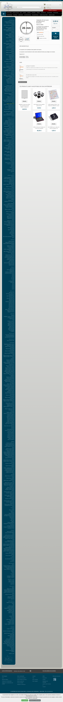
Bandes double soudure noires (9, 158)
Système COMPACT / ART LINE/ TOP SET (8, 185)
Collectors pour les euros (10, 69)
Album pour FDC (11, 263)
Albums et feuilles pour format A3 (8, 67)
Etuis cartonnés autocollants (9, 640)
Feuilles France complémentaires (9, 180)
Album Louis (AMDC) (10, 345)
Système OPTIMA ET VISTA (9, 21)
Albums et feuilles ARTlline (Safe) (8, 399)
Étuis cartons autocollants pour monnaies (9, 426)
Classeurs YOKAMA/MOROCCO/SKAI (9, 177)
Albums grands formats (10, 217)
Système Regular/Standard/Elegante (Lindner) (10, 465)
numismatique (12, 342)
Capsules (12, 574)
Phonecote (12, 598)
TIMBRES (38, 12)
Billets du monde (11, 327)
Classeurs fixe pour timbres (9, 145)
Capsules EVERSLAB (10, 415)
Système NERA (11, 260)
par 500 (13, 276)
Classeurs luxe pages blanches (9, 257)
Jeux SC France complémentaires (9, 130)
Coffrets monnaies (11, 214)
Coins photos (12, 561)
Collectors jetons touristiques (9, 386)
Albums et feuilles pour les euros (9, 139)
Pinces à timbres (11, 509)
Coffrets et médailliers (10, 387)
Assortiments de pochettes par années (9, 506)
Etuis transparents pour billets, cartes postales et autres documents (8, 643)
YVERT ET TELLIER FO (10, 472)
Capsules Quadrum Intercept (9, 106)
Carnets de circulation (10, 163)
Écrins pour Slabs (11, 409)
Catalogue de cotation (10, 597)
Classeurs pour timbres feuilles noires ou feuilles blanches (9, 87)
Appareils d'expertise (11, 227)
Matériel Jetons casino (10, 610)
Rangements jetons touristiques (9, 380)
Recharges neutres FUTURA (9, 121)
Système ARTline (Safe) (10, 568)
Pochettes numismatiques (10, 422)
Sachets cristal (12, 167)
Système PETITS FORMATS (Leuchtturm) (9, 542)
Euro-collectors (11, 374)
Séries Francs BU (11, 303)
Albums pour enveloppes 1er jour (8, 548)
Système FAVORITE (11, 175)
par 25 (13, 283)
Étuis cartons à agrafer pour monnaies (9, 424)
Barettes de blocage (11, 229)
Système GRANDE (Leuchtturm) (8, 452)
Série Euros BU (11, 297)
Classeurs (12, 244)
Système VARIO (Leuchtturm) (9, 454)
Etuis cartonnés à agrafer (10, 638)
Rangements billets (11, 390)
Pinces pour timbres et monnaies (9, 111)
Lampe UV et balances (10, 421)
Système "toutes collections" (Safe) (9, 539)
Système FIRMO (11, 265)
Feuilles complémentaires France (9, 249)
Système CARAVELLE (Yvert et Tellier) (9, 593)
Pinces (13, 629)
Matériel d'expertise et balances (9, 633)
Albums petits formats (10, 218)
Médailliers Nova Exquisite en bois (9, 202)
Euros (13, 319)
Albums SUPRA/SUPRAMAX (9, 128)
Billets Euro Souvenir (10, 310)
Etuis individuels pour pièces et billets (9, 110)
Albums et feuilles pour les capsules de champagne (10, 195)
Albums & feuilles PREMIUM (9, 371)
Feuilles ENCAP (11, 56)
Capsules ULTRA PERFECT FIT (9, 104)
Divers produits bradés (10, 340)
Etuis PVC (12, 253)
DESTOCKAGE (55, 12)
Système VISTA (11, 33)
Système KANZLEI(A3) (10, 66)
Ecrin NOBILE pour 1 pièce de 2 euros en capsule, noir (53, 128)
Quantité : (54, 27)
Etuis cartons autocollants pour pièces (9, 102)
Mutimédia (12, 171)
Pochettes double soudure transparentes (10, 156)
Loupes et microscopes (10, 96)
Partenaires (45, 677)
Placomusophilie (11, 330)
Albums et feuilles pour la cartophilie (10, 51)
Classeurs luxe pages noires (9, 255)
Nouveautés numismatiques (9, 334)
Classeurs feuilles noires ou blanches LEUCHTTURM (9, 445)
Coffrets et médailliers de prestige (8, 362)
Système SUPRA (11, 127)
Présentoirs (12, 570)
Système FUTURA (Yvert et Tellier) (9, 595)
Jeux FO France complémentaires (8, 124)
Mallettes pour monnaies (10, 213)
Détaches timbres (11, 513)
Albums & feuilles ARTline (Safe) (8, 355)
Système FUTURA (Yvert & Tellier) (9, 458)
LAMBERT (12, 331)
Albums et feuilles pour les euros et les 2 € (9, 189)
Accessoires (12, 95)
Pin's (13, 604)
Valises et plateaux (11, 612)
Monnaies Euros (11, 292)
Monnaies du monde (11, 325)
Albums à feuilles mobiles (10, 488)
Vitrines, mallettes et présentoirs (9, 569)
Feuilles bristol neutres (10, 245)
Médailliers (12, 358)
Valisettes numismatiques (10, 79)
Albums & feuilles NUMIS (10, 369)
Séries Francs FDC (11, 308)
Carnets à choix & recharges (9, 162)
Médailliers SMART (11, 78)
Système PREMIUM (11, 203)
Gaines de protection (11, 252)
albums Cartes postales (10, 216)
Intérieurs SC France (11, 133)
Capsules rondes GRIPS (10, 103)
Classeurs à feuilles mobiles (9, 449)
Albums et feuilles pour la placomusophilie (10, 45)
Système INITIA (11, 142)
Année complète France (10, 269)
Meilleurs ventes (11, 653)
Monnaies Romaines (11, 323)
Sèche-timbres (12, 637)
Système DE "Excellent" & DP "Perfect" (9, 62)
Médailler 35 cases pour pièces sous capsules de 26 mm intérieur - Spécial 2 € (24, 105)
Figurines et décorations (10, 602)
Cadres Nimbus (11, 620)
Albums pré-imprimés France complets (9, 92)
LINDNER (24, 12)
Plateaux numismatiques (10, 80)
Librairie (13, 168)
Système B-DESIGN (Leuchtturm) (8, 537)
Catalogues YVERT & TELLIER (9, 316)
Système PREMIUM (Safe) (9, 547)
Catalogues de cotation (10, 169)
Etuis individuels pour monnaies (9, 641)
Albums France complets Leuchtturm (10, 479)
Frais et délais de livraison (22, 679)
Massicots (12, 230)
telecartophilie (12, 586)
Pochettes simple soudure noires (9, 147)
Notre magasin (35, 681)
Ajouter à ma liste (42, 38)
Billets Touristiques (11, 328)
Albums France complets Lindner (8, 483)
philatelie (12, 441)
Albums (13, 564)
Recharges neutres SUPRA (10, 129)
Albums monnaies (11, 241)
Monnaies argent (11, 300)
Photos (13, 613)
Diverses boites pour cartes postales (10, 556)
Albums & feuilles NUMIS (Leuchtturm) (10, 349)
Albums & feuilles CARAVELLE (8, 373)
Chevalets (12, 428)
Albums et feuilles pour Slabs (9, 408)
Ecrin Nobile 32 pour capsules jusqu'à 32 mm (39, 105)
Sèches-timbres (11, 233)
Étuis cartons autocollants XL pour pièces (8, 237)
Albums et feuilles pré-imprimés (9, 89)
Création (44, 686)
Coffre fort (12, 618)
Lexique (44, 679)
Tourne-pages (12, 228)
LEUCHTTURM (9, 12)
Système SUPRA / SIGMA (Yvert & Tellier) (8, 462)
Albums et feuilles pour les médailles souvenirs (10, 28)
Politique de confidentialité (6, 681)
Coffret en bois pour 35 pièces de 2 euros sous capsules (39, 128)
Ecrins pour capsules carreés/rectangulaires (10, 432)
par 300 (13, 275)
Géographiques (11, 270)
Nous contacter (35, 679)
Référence (38, 24)
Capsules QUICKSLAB (10, 416)
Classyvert (12, 166)
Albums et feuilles (11, 143)
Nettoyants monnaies (11, 97)
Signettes (12, 235)
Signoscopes (12, 520)
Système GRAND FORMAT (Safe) (9, 533)
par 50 (13, 284)
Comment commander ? (21, 677)
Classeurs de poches (11, 433)
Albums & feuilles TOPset (10, 372)
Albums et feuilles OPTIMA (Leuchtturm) (9, 347)
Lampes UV (12, 112)
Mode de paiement (20, 681)
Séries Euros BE (11, 299)
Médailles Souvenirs (11, 311)
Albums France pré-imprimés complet (9, 476)
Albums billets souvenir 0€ (10, 403)
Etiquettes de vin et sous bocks (9, 608)
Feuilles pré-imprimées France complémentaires (9, 94)
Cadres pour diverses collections (9, 262)
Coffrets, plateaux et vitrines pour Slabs (8, 407)
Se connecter (49, 8)
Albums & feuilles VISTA (10, 365)
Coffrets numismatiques (10, 81)
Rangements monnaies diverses (9, 344)
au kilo (13, 279)
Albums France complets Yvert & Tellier (8, 481)
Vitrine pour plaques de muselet (9, 221)
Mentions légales (5, 679)
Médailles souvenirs (11, 324)
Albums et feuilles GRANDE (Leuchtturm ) (9, 351)
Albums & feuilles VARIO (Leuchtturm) (10, 396)
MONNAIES (34, 12)
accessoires (49, 12)
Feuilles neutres (11, 179)
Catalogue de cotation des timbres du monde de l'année (8, 527)
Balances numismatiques (10, 98)
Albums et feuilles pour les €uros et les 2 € (9, 26)
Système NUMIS (11, 36)
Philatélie (12, 315)
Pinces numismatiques (10, 417)
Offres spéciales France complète (9, 251)
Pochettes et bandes (11, 146)
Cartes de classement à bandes (9, 514)
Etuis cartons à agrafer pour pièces (8, 100)
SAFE (21, 12)
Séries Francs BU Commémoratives (11, 306)
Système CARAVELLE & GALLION (10, 136)
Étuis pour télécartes (11, 596)
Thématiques (12, 282)
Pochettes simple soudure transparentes (10, 150)
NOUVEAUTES (43, 12)
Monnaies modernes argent (10, 301)
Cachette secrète (11, 616)
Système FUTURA (11, 119)
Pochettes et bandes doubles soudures (9, 499)
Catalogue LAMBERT (10, 577)
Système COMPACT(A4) (10, 196)
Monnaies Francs (11, 302)
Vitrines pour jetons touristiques (9, 224)
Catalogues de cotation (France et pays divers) (9, 524)
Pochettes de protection (10, 404)
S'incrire (48, 7)
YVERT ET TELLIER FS (10, 471)
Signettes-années (11, 183)
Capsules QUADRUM (10, 414)
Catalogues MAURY (11, 317)
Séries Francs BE (11, 307)
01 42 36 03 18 (50, 691)
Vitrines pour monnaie (10, 220)
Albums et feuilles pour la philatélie (10, 31)
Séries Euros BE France (10, 298)
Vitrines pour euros (11, 222)
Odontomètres (12, 517)
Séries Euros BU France (10, 295)
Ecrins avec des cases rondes (9, 430)
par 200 (13, 274)
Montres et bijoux (11, 622)
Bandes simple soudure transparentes (10, 153)
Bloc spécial (12, 268)
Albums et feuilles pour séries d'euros (9, 210)
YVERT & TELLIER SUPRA (9, 470)
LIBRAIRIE (29, 12)
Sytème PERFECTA (11, 144)
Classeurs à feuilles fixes (10, 85)
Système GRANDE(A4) (10, 46)
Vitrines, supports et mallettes (9, 624)
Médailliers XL (11, 77)
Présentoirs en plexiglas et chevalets (10, 651)
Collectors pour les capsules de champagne (9, 73)
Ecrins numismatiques (10, 83)
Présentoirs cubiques (11, 621)
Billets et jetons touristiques (9, 309)
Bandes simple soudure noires (9, 151)
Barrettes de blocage (11, 635)
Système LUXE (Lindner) (10, 448)
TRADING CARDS (11, 579)
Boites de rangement (11, 439)
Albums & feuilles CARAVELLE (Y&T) (8, 357)
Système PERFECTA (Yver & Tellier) (9, 447)
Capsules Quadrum (11, 105)
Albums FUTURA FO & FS (9, 120)
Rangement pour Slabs (10, 405)
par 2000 (13, 278)
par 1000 (13, 277)
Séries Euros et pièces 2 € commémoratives (10, 294)
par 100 (13, 285)
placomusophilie (11, 563)
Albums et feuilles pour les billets (8, 29)
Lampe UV (12, 234)
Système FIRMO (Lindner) (10, 553)
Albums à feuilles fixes (10, 487)
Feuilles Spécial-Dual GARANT (9, 178)
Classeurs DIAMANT (10, 258)
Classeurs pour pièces (10, 434)
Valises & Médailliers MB (10, 76)
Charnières (12, 164)
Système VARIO (11, 39)
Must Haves (12, 584)
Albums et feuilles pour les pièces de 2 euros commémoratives (8, 205)
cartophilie (12, 530)
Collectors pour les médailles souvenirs (9, 71)
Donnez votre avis (40, 36)
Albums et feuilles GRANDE (9, 370)
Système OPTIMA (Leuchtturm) (9, 453)
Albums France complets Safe (9, 482)
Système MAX (12, 58)
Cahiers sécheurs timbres (10, 113)
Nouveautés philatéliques (10, 335)
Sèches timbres (11, 516)
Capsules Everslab (11, 108)
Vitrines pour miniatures (10, 225)
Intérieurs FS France (11, 125)
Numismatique (12, 318)
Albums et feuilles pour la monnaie (10, 23)
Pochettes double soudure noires (9, 154)
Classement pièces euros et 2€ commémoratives (9, 364)
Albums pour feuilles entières (9, 88)
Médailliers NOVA (11, 200)
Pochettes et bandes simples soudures (9, 490)
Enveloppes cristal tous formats (9, 515)
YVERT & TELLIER (16, 12)
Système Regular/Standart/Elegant (8, 243)
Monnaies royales (11, 322)
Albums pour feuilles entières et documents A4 (9, 485)
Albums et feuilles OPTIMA (9, 367)
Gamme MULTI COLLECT (9, 242)
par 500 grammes (11, 281)
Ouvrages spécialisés (11, 170)
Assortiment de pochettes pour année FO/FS (9, 160)
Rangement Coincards (10, 437)
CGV (3, 677)
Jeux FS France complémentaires (9, 122)
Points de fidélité (20, 682)
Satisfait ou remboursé (21, 684)
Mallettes (12, 554)
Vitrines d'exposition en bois (9, 379)
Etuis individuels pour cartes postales (9, 559)
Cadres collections (11, 261)
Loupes (13, 508)
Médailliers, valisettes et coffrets (9, 75)
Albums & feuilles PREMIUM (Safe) (9, 354)
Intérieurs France (11, 182)
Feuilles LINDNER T (10, 246)
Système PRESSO (11, 68)
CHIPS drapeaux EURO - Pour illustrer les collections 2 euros (53, 105)
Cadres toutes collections (10, 619)
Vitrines (13, 84)
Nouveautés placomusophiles (9, 337)
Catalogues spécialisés (10, 525)
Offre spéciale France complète (9, 126)
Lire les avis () (40, 34)
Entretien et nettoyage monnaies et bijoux (8, 632)
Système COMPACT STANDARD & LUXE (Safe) (8, 546)
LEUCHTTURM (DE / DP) (9, 469)
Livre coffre (12, 617)
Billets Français (11, 326)
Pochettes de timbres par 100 (9, 273)
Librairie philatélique (10, 522)
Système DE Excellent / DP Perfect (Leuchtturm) (9, 456)
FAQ (33, 677)
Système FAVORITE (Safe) (9, 463)
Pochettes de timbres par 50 (9, 271)
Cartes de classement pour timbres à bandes (8, 115)
